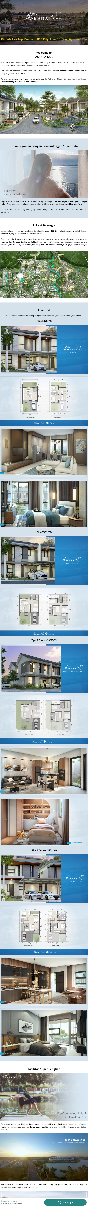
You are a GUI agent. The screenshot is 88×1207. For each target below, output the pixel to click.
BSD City (55, 231)
